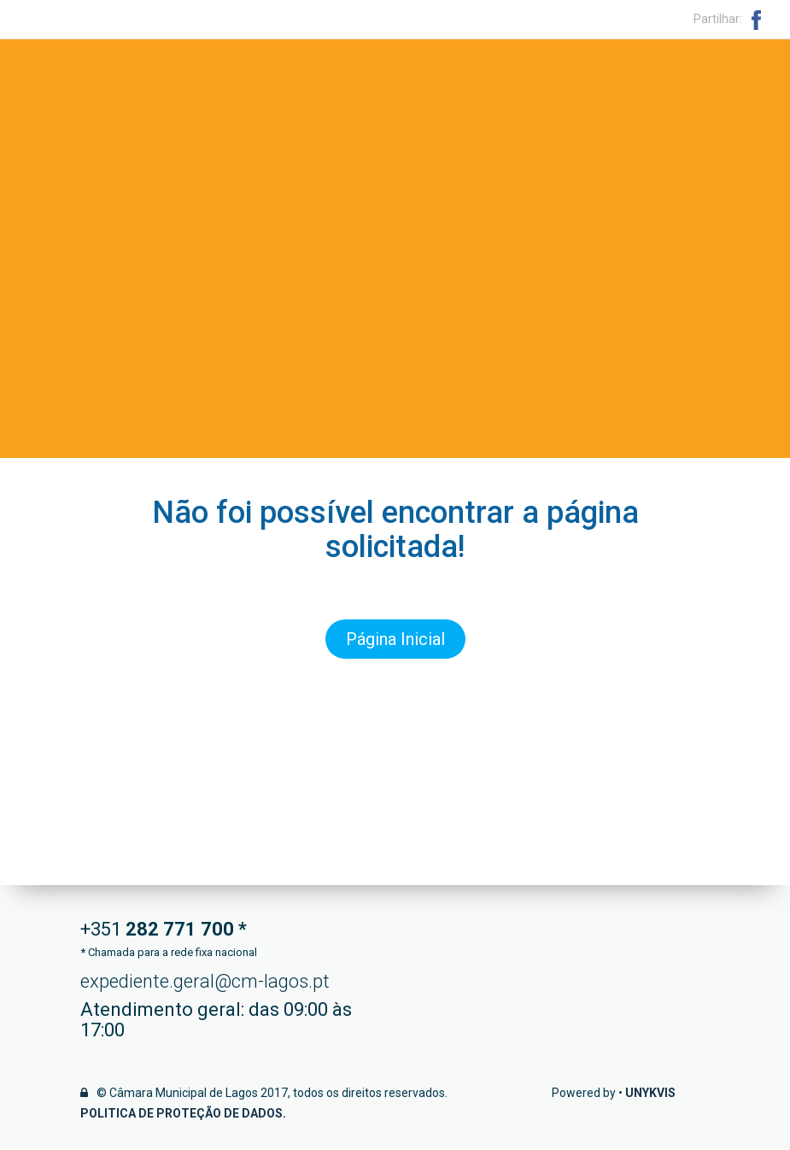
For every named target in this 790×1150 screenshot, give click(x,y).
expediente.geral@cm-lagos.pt (205, 981)
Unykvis (650, 1093)
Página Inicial (395, 639)
